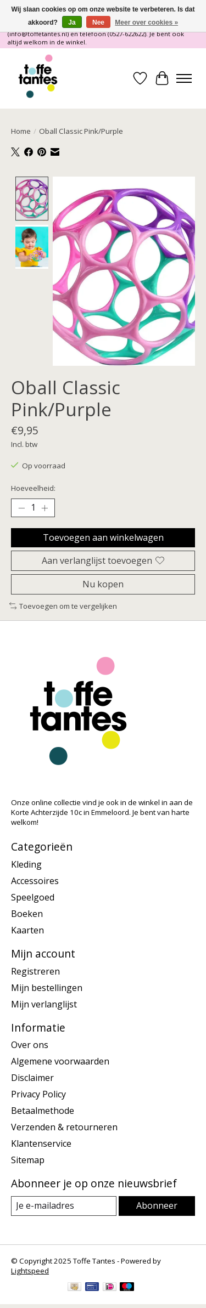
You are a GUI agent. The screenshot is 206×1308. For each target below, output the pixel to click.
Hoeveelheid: (33, 487)
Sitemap (27, 1159)
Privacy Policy (38, 1093)
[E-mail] (63, 1204)
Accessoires (35, 880)
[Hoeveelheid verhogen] (44, 507)
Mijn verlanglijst (44, 1002)
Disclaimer (32, 1077)
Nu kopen (103, 582)
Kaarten (27, 929)
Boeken (27, 913)
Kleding (26, 863)
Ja (71, 22)
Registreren (35, 970)
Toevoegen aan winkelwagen (103, 536)
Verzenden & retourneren (64, 1126)
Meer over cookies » (146, 22)
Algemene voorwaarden (60, 1060)
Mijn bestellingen (46, 986)
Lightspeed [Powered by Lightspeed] (30, 1269)
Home (21, 131)
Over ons (29, 1044)
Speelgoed (32, 896)
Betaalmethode (42, 1109)
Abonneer (156, 1204)
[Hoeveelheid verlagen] (21, 507)
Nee (98, 22)
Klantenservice (41, 1142)
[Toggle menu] (184, 78)
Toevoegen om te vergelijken (63, 605)
